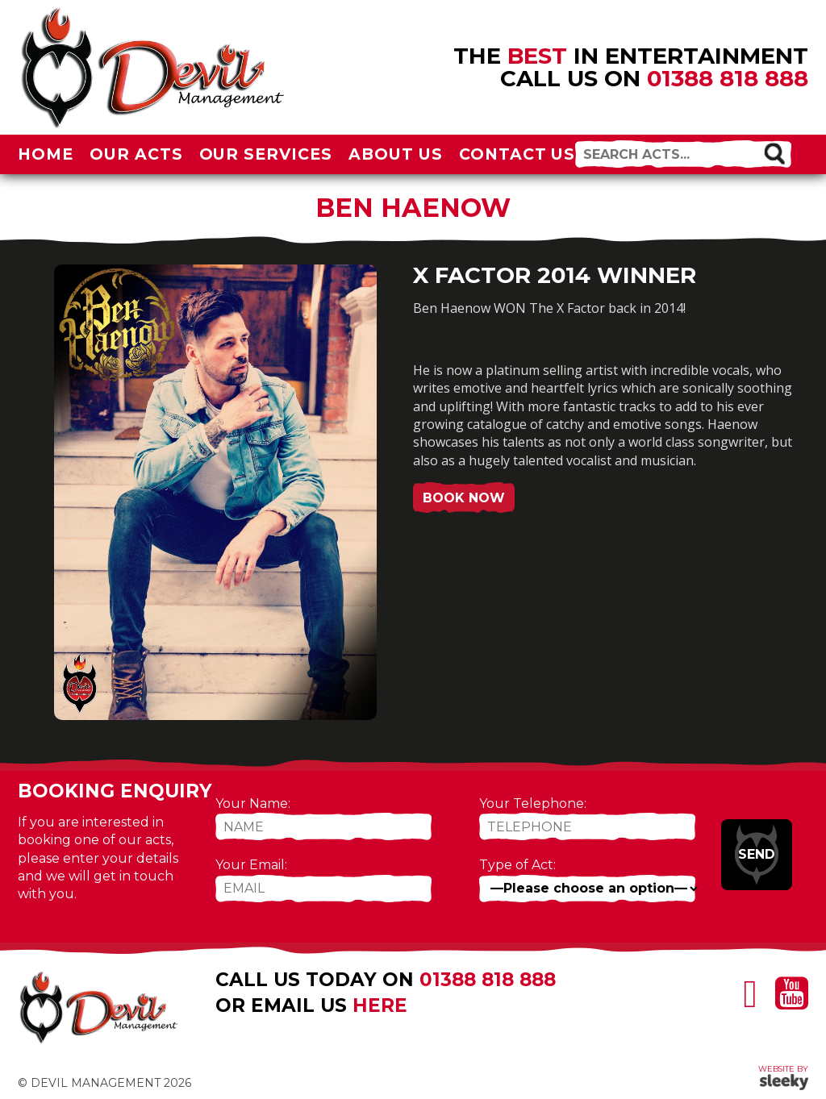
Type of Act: (517, 864)
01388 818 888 (727, 78)
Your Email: (251, 864)
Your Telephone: (532, 803)
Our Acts (136, 154)
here (380, 1005)
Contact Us (517, 154)
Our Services (266, 154)
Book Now (464, 498)
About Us (395, 154)
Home (45, 154)
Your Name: (252, 803)
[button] (774, 153)
